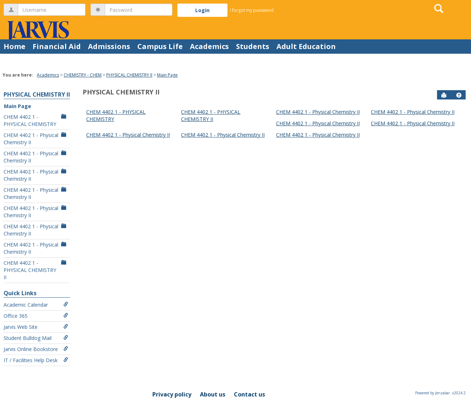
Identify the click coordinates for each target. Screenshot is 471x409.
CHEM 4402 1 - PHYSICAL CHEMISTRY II (36, 270)
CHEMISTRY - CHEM (83, 75)
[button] (459, 95)
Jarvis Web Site (36, 326)
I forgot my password (252, 10)
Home (14, 46)
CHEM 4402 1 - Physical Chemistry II (36, 139)
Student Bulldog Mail (36, 338)
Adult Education (306, 46)
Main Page (167, 75)
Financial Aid (57, 46)
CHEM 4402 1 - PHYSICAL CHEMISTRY (36, 120)
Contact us (249, 394)
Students (252, 46)
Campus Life (160, 46)
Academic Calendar (36, 304)
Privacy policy (171, 394)
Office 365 (36, 315)
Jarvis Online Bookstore (36, 349)
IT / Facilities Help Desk (36, 360)
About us (212, 394)
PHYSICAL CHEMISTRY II (129, 75)
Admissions (109, 46)
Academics (209, 46)
